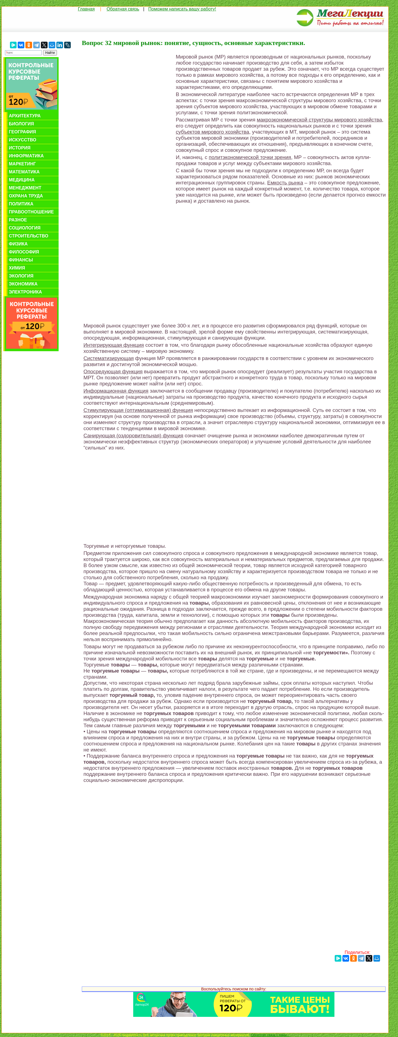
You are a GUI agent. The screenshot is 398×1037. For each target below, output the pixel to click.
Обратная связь (123, 9)
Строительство (28, 236)
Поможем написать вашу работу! (182, 9)
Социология (25, 228)
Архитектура (25, 115)
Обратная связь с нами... (270, 1035)
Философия (24, 252)
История (19, 148)
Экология (21, 276)
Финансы (21, 260)
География (22, 131)
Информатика (26, 156)
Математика (24, 172)
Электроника (25, 292)
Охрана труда (26, 196)
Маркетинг (22, 164)
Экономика (23, 284)
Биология (21, 123)
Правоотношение (31, 212)
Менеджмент (25, 188)
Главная (86, 9)
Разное (18, 220)
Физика (18, 244)
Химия (17, 268)
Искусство (22, 139)
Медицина (22, 180)
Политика (21, 204)
